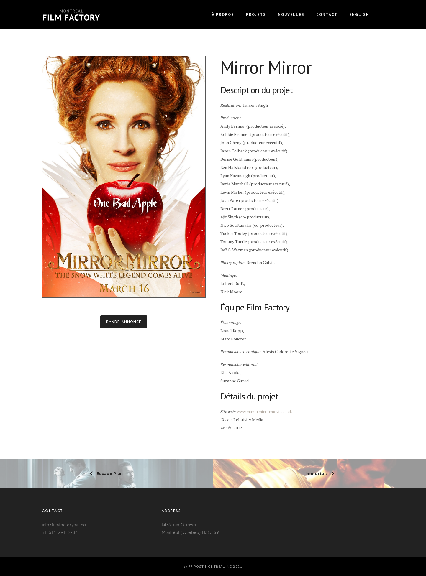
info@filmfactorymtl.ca (64, 525)
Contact (326, 14)
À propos (223, 14)
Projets (256, 14)
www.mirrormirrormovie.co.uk (264, 411)
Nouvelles (291, 14)
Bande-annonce (123, 321)
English (359, 14)
